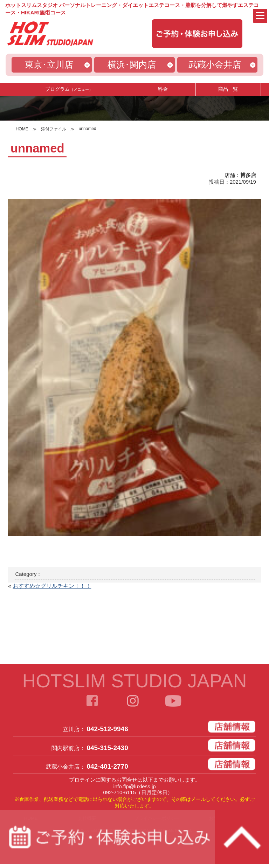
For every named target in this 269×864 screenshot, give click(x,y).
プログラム (69, 89)
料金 (163, 89)
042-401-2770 (107, 766)
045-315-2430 (107, 747)
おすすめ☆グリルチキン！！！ (52, 586)
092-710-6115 (119, 792)
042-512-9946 (107, 729)
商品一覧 (228, 89)
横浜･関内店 (132, 64)
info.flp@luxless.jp (134, 786)
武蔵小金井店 (214, 64)
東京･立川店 (49, 64)
